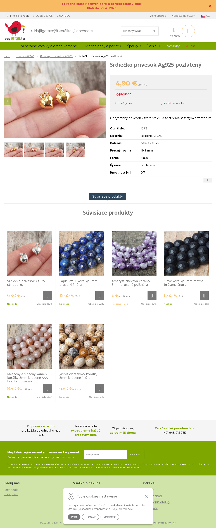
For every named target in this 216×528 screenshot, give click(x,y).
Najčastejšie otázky (184, 15)
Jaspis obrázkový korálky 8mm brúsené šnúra (78, 376)
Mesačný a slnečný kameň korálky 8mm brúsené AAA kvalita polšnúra (27, 377)
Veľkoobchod (158, 15)
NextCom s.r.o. (168, 522)
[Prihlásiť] (174, 32)
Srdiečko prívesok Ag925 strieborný (26, 283)
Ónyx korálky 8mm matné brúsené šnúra (183, 283)
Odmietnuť (110, 516)
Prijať (74, 516)
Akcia (190, 46)
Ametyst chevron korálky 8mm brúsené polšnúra (131, 283)
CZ (205, 16)
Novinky (173, 46)
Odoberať (135, 454)
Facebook (11, 490)
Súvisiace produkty (107, 196)
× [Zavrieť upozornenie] (210, 6)
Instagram (11, 494)
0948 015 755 (44, 15)
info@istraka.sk (19, 15)
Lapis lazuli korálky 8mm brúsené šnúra (78, 283)
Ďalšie (153, 46)
